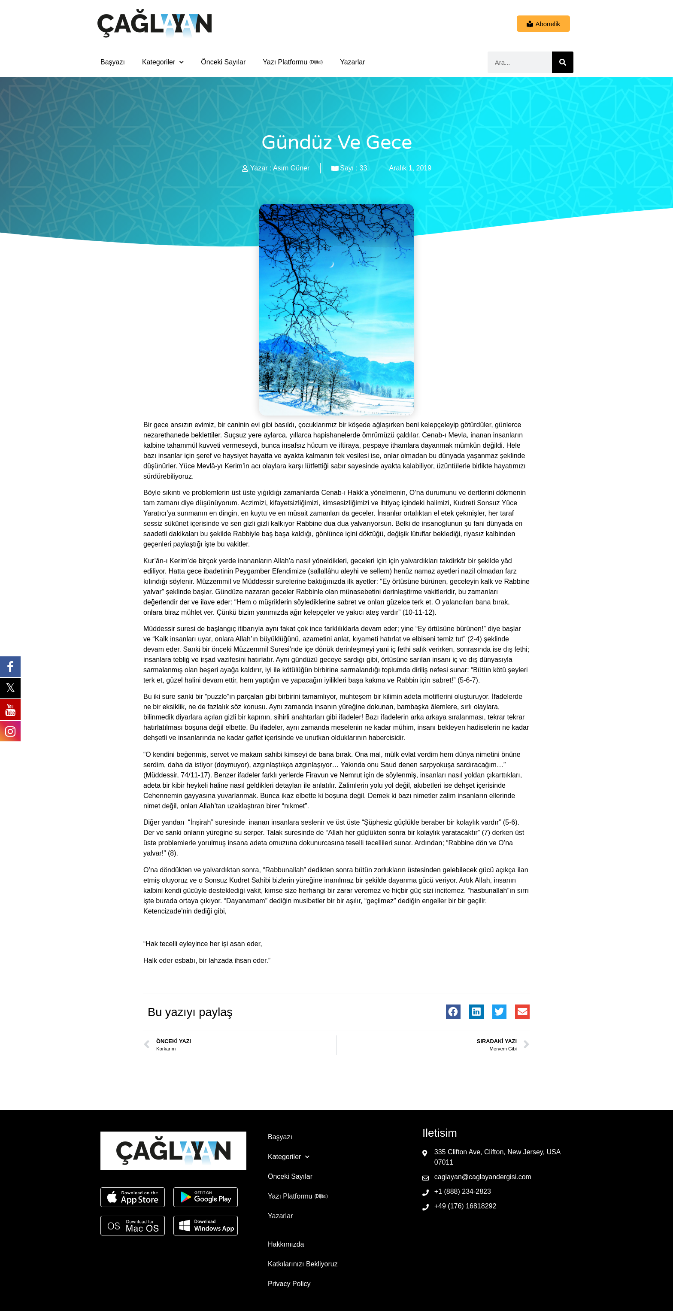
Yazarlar (352, 62)
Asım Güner (291, 168)
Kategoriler (163, 62)
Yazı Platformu (285, 62)
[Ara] (562, 62)
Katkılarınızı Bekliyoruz (303, 1264)
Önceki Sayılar (223, 62)
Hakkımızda (286, 1244)
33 (363, 168)
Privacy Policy (289, 1283)
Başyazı (112, 62)
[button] (453, 1011)
